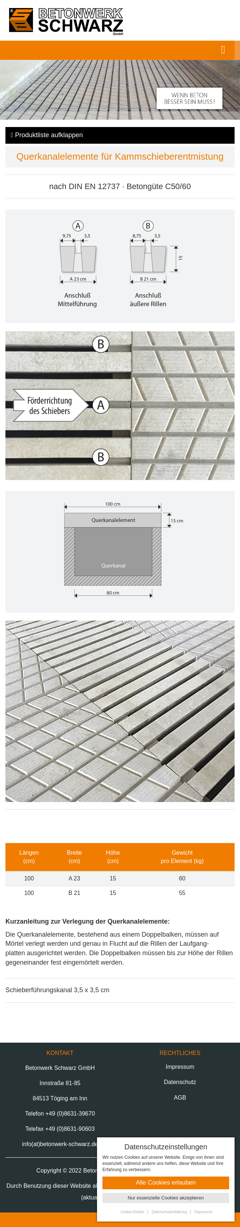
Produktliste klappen (47, 135)
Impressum (180, 1067)
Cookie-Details (132, 1212)
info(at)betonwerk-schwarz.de (60, 1144)
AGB (180, 1098)
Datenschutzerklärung (169, 1212)
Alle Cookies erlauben (165, 1182)
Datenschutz (180, 1082)
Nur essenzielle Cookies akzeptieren (166, 1198)
